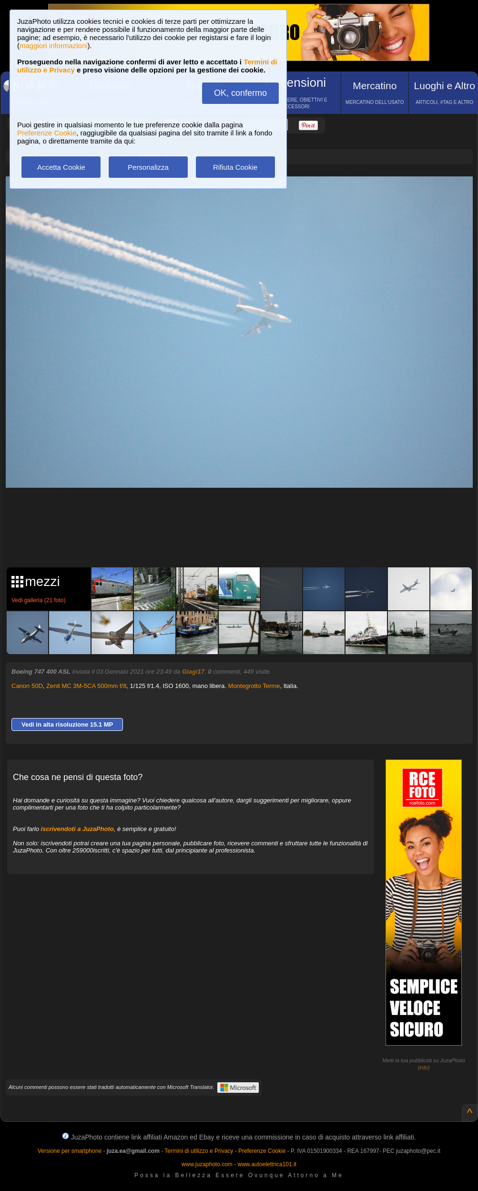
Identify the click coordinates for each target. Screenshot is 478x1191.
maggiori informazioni (54, 45)
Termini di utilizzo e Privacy (198, 1151)
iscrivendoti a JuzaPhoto (77, 828)
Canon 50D (27, 685)
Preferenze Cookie (46, 133)
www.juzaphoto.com (207, 1164)
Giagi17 (193, 671)
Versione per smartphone (70, 1151)
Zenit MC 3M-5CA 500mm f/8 (86, 685)
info (423, 1067)
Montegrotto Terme (254, 685)
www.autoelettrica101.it (266, 1164)
